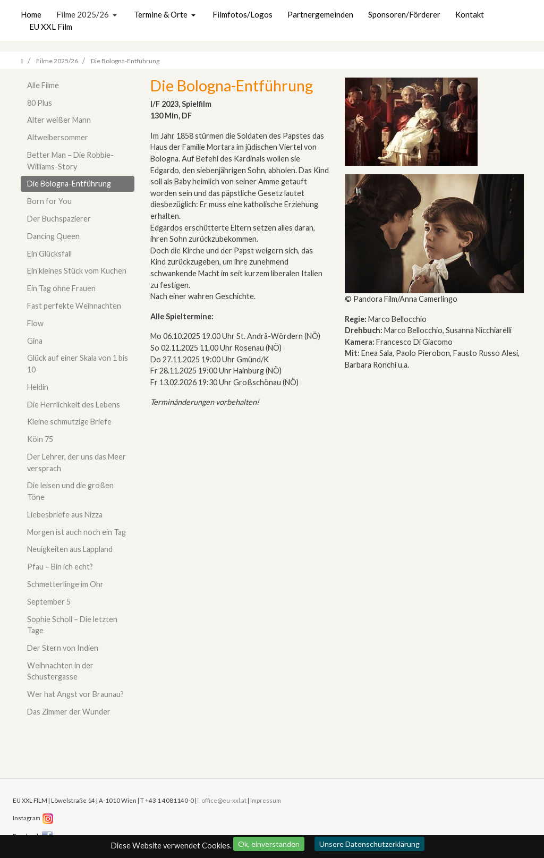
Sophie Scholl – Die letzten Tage (72, 625)
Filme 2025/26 (83, 14)
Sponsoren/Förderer (404, 14)
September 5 (49, 601)
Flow (35, 323)
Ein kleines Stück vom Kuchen (76, 270)
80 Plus (39, 102)
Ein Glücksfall (49, 253)
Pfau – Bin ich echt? (60, 566)
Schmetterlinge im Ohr (65, 584)
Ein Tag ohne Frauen (61, 288)
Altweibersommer (57, 137)
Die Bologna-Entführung (69, 183)
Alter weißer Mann (59, 119)
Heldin (37, 387)
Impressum (265, 800)
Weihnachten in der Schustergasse (60, 671)
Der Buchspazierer (59, 218)
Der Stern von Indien (62, 647)
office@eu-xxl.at (222, 800)
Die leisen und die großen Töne (70, 491)
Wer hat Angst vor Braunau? (75, 694)
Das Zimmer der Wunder (68, 711)
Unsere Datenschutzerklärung (369, 843)
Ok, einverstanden (269, 843)
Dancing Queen (53, 236)
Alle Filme (43, 85)
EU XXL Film (50, 26)
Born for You (49, 201)
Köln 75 (40, 439)
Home (31, 14)
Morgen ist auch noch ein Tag (76, 532)
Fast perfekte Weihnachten (74, 305)
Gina (34, 340)
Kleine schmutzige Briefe (69, 421)
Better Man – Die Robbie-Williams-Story (70, 160)
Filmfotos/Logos (242, 14)
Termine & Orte (161, 14)
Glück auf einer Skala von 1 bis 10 (77, 363)
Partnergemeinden (320, 14)
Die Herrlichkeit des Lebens (73, 404)
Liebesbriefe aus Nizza (65, 514)
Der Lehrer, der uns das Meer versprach (76, 462)
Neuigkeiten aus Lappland (70, 549)
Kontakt (469, 14)
